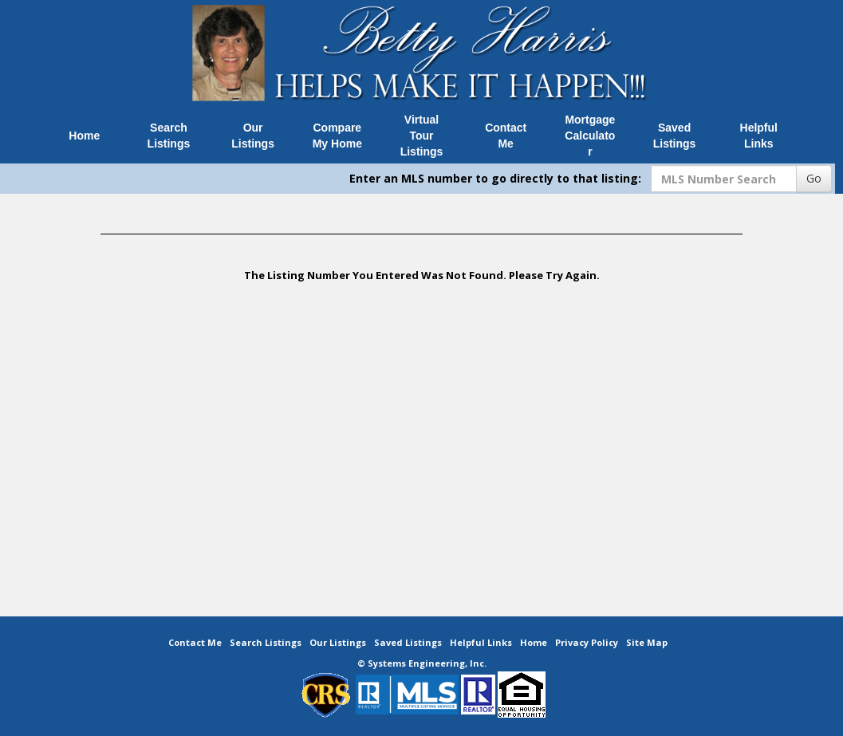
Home (84, 135)
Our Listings (252, 135)
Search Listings (169, 135)
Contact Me (505, 135)
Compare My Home (337, 135)
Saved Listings (674, 135)
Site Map (647, 642)
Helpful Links (759, 135)
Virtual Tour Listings (421, 135)
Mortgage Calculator (590, 135)
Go (813, 178)
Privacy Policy (586, 642)
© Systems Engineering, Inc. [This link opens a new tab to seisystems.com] (421, 663)
